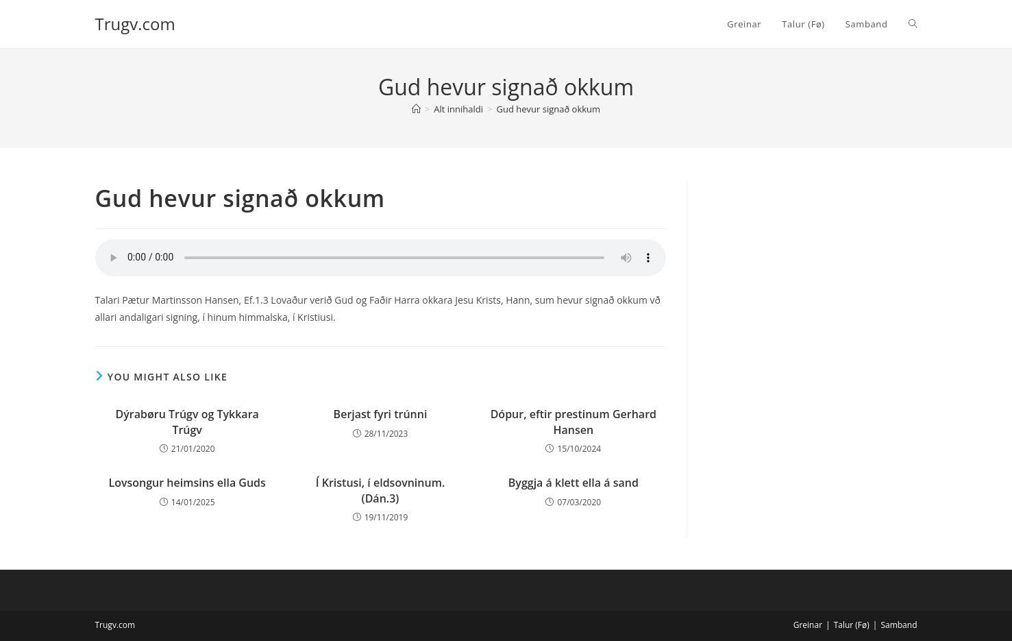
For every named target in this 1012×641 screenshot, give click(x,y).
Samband (898, 625)
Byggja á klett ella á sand (573, 482)
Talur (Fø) (851, 625)
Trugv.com (135, 23)
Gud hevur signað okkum (549, 109)
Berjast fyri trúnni (381, 414)
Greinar (807, 625)
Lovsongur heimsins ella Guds (186, 482)
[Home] (416, 109)
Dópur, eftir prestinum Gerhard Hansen (573, 422)
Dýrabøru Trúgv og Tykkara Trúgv (187, 422)
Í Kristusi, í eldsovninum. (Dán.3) (380, 490)
